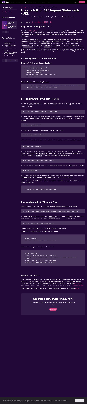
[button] (18, 2)
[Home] (5, 2)
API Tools (18, 2)
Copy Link (35, 22)
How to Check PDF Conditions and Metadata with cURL (10, 53)
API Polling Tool (32, 31)
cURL (4, 11)
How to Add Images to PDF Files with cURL (9, 42)
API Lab (12, 2)
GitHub (77, 288)
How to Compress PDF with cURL (10, 56)
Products (29, 2)
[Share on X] (42, 22)
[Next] (8, 32)
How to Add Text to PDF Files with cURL (10, 46)
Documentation (41, 2)
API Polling (9, 11)
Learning (24, 2)
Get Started (53, 309)
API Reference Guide (78, 285)
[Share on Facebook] (47, 22)
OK (79, 400)
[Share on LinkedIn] (45, 22)
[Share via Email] (40, 22)
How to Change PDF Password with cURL (10, 49)
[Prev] (3, 32)
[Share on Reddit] (50, 22)
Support (48, 2)
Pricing (34, 2)
